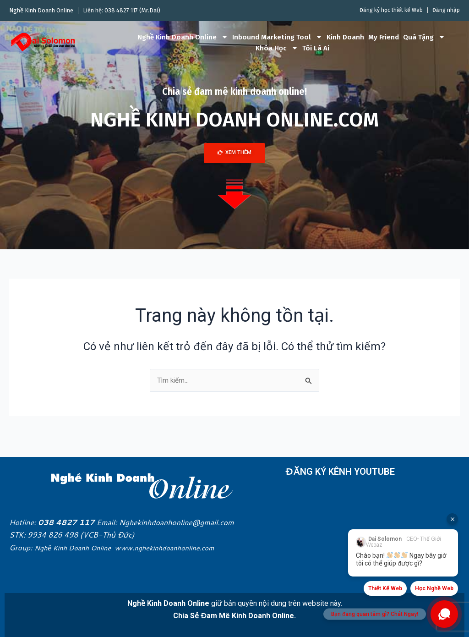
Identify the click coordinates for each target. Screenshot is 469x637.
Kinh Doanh (345, 37)
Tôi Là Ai (315, 48)
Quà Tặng (424, 37)
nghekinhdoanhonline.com (186, 547)
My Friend (383, 37)
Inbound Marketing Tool (277, 37)
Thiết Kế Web (385, 588)
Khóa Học (277, 48)
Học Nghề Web (434, 588)
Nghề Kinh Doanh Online (182, 37)
